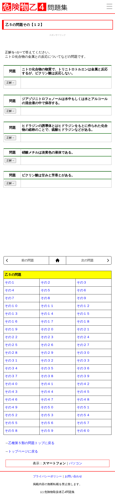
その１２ (83, 306)
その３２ (47, 360)
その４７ (47, 399)
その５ (45, 290)
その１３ (11, 313)
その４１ (47, 384)
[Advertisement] (57, 42)
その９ (82, 298)
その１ (10, 282)
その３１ (11, 360)
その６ (82, 290)
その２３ (47, 337)
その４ (10, 290)
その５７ (83, 423)
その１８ (83, 321)
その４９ (11, 407)
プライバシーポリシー (47, 476)
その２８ (11, 352)
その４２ (83, 384)
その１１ (47, 306)
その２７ (83, 345)
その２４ (83, 337)
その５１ (83, 407)
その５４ (83, 415)
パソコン (75, 463)
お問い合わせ (73, 476)
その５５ (11, 423)
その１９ (11, 329)
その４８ (83, 399)
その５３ (47, 415)
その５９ (47, 430)
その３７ (11, 376)
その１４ (47, 313)
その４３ (11, 391)
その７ (10, 298)
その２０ (47, 329)
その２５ (11, 345)
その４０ (11, 384)
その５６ (47, 423)
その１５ (83, 313)
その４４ (47, 391)
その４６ (11, 399)
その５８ (11, 430)
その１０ (11, 306)
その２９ (47, 352)
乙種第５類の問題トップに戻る (31, 443)
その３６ (83, 368)
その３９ (83, 376)
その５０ (47, 407)
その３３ (83, 360)
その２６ (47, 345)
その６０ (83, 430)
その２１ (83, 329)
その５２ (11, 415)
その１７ (47, 321)
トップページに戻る (23, 451)
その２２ (11, 337)
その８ (45, 298)
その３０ (83, 352)
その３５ (47, 368)
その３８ (47, 376)
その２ (45, 282)
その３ (82, 282)
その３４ (11, 368)
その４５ (83, 391)
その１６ (11, 321)
